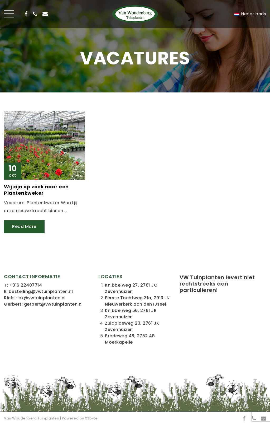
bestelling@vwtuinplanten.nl (41, 291)
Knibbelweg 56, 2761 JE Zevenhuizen (130, 313)
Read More (24, 226)
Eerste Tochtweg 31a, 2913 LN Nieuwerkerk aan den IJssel (137, 301)
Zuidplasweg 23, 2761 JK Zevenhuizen (132, 326)
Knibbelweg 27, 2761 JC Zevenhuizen (131, 288)
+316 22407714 (25, 285)
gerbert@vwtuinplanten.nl (53, 304)
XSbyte (91, 418)
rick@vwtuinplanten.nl (41, 298)
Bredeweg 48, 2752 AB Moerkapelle (130, 339)
